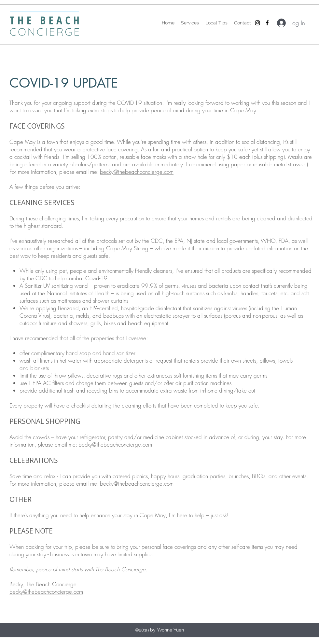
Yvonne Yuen (170, 629)
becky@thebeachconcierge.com (136, 171)
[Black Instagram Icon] (257, 23)
